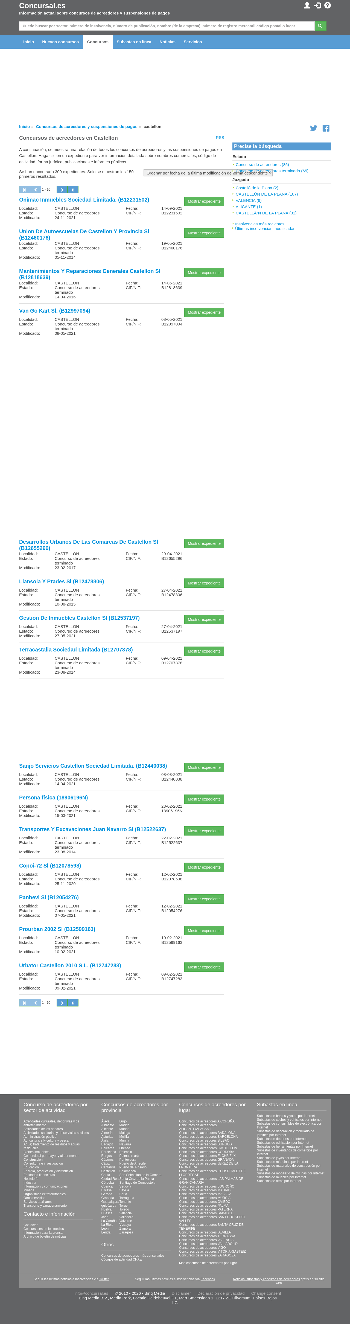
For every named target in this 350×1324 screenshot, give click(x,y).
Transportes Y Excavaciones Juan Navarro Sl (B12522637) (92, 829)
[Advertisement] (121, 382)
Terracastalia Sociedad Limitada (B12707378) (76, 650)
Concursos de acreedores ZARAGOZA (207, 1255)
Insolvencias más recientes (259, 224)
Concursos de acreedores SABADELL (207, 1213)
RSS (220, 137)
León (105, 1228)
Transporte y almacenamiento (45, 1205)
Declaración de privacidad (221, 1293)
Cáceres (107, 1160)
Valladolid (126, 1217)
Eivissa (106, 1190)
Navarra (125, 1144)
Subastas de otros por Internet (279, 1181)
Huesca (107, 1213)
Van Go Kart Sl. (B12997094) (54, 311)
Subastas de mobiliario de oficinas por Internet (291, 1173)
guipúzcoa (108, 1205)
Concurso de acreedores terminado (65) (272, 170)
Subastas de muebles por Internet (281, 1177)
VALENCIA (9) (249, 200)
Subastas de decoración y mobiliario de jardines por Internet (285, 1133)
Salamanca (127, 1171)
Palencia (125, 1152)
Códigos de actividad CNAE (121, 1259)
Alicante (107, 1129)
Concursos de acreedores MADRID (205, 1190)
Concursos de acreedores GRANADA (206, 1160)
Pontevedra (127, 1160)
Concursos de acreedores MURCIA (205, 1198)
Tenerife (125, 1202)
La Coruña (109, 1221)
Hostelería (31, 1179)
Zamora (125, 1228)
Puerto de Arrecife (132, 1163)
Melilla (124, 1137)
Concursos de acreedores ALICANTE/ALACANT (198, 1127)
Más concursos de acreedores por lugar (208, 1263)
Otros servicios (34, 1198)
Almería (107, 1133)
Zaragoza (126, 1232)
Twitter (104, 1279)
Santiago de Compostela (137, 1183)
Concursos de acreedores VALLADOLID (208, 1244)
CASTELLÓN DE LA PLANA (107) (267, 194)
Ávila (105, 1140)
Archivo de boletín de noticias (45, 1236)
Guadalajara (110, 1202)
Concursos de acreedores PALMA (204, 1205)
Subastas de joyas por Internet (279, 1158)
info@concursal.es (91, 1293)
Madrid (124, 1125)
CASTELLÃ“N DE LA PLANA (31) (266, 213)
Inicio (28, 41)
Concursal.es (42, 6)
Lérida (105, 1232)
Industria (30, 1183)
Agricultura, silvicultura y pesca (46, 1140)
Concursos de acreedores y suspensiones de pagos (87, 126)
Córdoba (107, 1183)
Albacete (107, 1125)
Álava (105, 1121)
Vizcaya (125, 1225)
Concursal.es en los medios (44, 1229)
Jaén (105, 1217)
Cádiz (105, 1163)
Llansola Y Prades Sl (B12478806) (61, 581)
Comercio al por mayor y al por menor (51, 1156)
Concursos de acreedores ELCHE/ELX (207, 1156)
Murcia (124, 1140)
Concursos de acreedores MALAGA (205, 1194)
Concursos (97, 41)
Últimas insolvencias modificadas (265, 228)
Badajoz (107, 1144)
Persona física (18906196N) (53, 798)
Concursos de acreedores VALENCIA (206, 1240)
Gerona (106, 1194)
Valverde (125, 1221)
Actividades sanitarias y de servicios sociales (56, 1133)
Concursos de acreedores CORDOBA (206, 1152)
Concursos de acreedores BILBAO (204, 1140)
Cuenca (107, 1186)
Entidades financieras (39, 1175)
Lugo (123, 1121)
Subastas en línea (134, 41)
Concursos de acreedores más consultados (133, 1256)
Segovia (125, 1186)
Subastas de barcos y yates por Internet (286, 1116)
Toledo (124, 1209)
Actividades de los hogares (43, 1129)
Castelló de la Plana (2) (257, 187)
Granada (107, 1198)
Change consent (266, 1293)
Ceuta (105, 1175)
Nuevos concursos (60, 41)
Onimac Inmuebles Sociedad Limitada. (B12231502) (84, 200)
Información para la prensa (43, 1233)
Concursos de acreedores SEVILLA (205, 1232)
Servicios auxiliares (38, 1202)
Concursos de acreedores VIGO (202, 1248)
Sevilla (124, 1190)
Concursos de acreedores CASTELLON (208, 1148)
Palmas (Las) (129, 1156)
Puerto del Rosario (133, 1167)
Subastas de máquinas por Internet (282, 1162)
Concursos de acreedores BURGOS (205, 1144)
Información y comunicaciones (46, 1186)
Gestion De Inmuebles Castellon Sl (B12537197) (79, 618)
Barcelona (108, 1152)
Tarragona (126, 1198)
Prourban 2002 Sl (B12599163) (57, 929)
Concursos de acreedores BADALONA (207, 1133)
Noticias (167, 41)
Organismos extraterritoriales (45, 1194)
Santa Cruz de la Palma (136, 1179)
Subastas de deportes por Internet (282, 1139)
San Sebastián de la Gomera (140, 1175)
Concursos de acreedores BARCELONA (208, 1137)
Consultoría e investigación (43, 1163)
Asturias (107, 1137)
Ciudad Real (110, 1179)
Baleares (107, 1148)
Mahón (124, 1129)
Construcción (33, 1160)
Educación (31, 1167)
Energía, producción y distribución (48, 1171)
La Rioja (107, 1225)
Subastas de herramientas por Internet (285, 1146)
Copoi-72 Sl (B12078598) (50, 866)
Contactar (31, 1225)
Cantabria (108, 1167)
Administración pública (40, 1137)
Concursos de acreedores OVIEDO (204, 1202)
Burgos (106, 1156)
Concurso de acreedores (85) (262, 164)
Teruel (124, 1205)
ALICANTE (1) (249, 206)
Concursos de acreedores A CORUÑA (207, 1121)
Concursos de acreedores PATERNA (206, 1209)
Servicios (193, 41)
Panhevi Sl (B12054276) (49, 897)
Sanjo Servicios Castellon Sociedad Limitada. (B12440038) (93, 766)
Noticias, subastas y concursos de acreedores (266, 1279)
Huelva (106, 1209)
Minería (29, 1190)
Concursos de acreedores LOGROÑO (206, 1186)
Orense (124, 1148)
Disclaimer (181, 1293)
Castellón (108, 1171)
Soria (123, 1194)
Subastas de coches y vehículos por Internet (289, 1120)
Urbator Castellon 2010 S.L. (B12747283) (70, 965)
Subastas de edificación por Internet (283, 1143)
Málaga (124, 1133)
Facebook (208, 1279)
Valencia (125, 1213)
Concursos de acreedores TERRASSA (207, 1236)
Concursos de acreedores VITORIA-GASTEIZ (212, 1251)
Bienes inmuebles (36, 1152)
